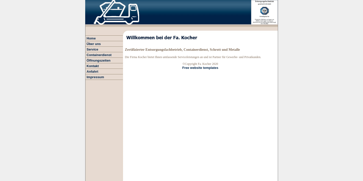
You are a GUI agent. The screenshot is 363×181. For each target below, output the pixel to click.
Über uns (94, 44)
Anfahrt (92, 71)
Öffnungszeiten (99, 60)
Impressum (95, 77)
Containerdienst (99, 55)
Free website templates (200, 68)
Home (91, 38)
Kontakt (93, 66)
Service (92, 49)
